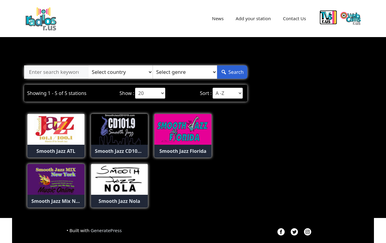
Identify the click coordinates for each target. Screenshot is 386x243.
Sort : (206, 93)
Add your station (253, 18)
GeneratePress (106, 230)
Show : (126, 93)
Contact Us (294, 18)
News (218, 18)
